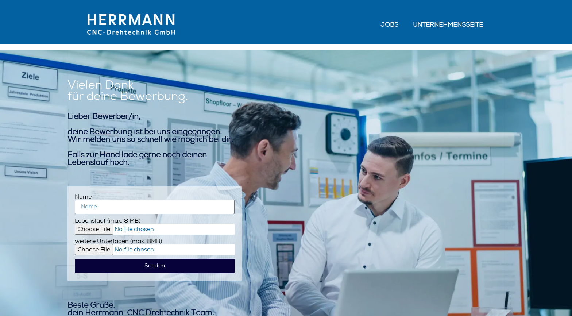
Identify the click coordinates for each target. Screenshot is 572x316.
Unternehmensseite (448, 24)
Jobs (389, 24)
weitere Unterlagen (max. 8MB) (118, 241)
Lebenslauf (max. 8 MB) (107, 221)
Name (83, 197)
